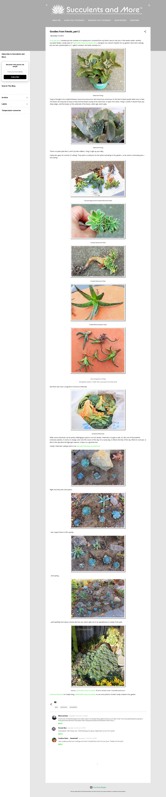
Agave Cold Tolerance (74, 20)
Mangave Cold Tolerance (99, 20)
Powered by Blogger (98, 787)
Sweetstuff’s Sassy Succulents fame (85, 43)
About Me (56, 20)
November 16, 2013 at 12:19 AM (78, 716)
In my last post (55, 40)
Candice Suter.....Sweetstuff (68, 738)
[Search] (149, 6)
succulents (73, 707)
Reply (60, 723)
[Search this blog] (15, 90)
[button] (145, 32)
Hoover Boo (62, 728)
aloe (56, 707)
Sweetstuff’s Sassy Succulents (85, 694)
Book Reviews (120, 20)
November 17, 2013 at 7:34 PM (88, 738)
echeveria (63, 707)
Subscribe (134, 20)
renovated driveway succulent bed (88, 446)
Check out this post (56, 694)
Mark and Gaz (63, 716)
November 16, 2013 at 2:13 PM (76, 728)
